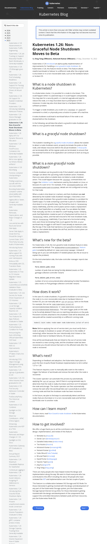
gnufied (52, 450)
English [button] (96, 8)
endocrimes (57, 441)
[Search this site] (13, 25)
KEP (44, 479)
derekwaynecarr (52, 439)
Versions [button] (84, 8)
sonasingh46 (56, 447)
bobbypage (51, 459)
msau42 (50, 436)
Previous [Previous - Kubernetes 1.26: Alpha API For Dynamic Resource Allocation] (38, 508)
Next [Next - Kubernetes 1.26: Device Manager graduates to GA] (85, 508)
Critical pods (82, 148)
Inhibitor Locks (47, 182)
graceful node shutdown (64, 143)
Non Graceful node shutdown (59, 413)
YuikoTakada (52, 453)
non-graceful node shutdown (67, 66)
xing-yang (49, 468)
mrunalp (51, 456)
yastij (50, 462)
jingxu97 (46, 465)
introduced (50, 64)
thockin (49, 444)
